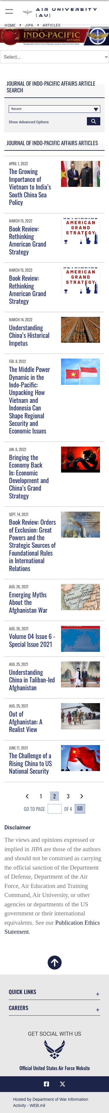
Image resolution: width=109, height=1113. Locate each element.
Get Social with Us (54, 1034)
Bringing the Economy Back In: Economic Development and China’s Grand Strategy (29, 476)
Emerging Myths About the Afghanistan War (28, 602)
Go (80, 808)
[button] (9, 12)
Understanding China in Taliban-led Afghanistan (32, 679)
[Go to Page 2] (54, 796)
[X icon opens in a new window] (62, 1084)
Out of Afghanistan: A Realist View (25, 721)
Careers (18, 1007)
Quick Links (22, 991)
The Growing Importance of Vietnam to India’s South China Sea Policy (30, 186)
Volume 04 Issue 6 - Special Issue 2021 (32, 639)
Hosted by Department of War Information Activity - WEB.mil (50, 1102)
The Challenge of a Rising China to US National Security (30, 763)
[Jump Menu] (54, 56)
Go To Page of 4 (48, 809)
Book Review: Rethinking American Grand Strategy (27, 240)
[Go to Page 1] (40, 796)
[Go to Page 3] (68, 796)
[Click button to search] (93, 121)
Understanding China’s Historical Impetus (29, 335)
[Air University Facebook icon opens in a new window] (46, 1084)
